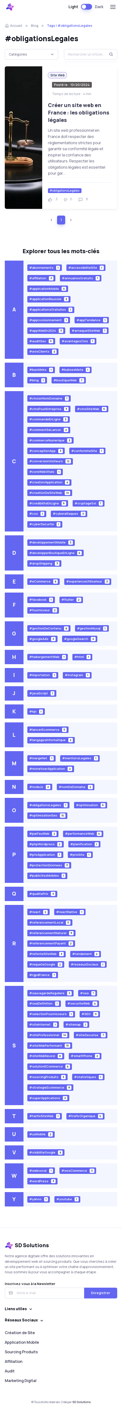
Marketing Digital (20, 1380)
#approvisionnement (48, 320)
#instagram (77, 675)
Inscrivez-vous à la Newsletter (30, 1283)
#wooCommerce (77, 1170)
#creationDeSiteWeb (49, 493)
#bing (37, 380)
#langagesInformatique (51, 740)
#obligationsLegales (65, 191)
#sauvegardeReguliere (50, 993)
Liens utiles (16, 1308)
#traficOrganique (85, 1116)
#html (82, 657)
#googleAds (42, 638)
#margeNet (41, 758)
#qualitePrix (42, 893)
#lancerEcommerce (48, 729)
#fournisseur (43, 610)
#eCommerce (43, 581)
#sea (87, 993)
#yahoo (38, 1199)
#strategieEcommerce (50, 1087)
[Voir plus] (23, 137)
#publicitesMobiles (47, 875)
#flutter (71, 599)
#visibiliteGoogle (46, 1152)
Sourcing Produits (21, 1351)
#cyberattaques (69, 513)
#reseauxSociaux (88, 964)
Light (73, 6)
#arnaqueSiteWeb (89, 330)
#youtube (67, 1199)
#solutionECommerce (49, 1066)
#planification (84, 844)
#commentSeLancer (49, 430)
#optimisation (90, 805)
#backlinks (41, 369)
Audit (10, 1371)
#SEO (89, 1014)
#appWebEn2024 (46, 330)
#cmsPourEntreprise (49, 408)
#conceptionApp (46, 450)
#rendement (85, 954)
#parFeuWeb (43, 833)
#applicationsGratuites (51, 309)
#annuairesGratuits (81, 278)
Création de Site (20, 1332)
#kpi (36, 711)
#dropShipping (44, 563)
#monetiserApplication (50, 768)
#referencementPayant (51, 943)
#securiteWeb (82, 1003)
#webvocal (41, 1170)
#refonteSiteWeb (46, 954)
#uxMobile (41, 1134)
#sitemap (76, 1024)
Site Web (57, 75)
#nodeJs (40, 787)
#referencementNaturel (51, 933)
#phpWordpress (45, 844)
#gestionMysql (92, 628)
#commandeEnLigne (48, 419)
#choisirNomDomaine (49, 398)
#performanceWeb (83, 833)
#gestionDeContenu (49, 628)
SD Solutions (81, 1402)
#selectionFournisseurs (51, 1014)
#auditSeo (41, 341)
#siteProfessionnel (48, 1035)
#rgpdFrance (42, 974)
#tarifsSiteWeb (44, 1116)
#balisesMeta (75, 369)
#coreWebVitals (45, 471)
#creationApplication (49, 482)
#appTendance (91, 320)
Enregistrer (100, 1293)
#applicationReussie (49, 299)
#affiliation (41, 278)
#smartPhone (85, 1056)
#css (37, 513)
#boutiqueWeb (68, 380)
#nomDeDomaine (76, 787)
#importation (43, 675)
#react (38, 912)
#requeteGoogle (46, 964)
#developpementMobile (51, 542)
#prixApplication (45, 854)
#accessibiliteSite (86, 267)
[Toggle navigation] (112, 7)
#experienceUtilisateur (88, 581)
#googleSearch (80, 638)
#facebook (41, 599)
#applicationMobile (47, 288)
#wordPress (42, 1181)
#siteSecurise (91, 1035)
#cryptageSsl (89, 503)
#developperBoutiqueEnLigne (55, 553)
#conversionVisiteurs (50, 461)
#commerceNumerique (50, 440)
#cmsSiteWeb (92, 408)
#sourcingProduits (47, 1077)
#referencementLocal (50, 922)
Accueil (13, 25)
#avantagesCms (78, 341)
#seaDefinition (44, 1003)
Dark (99, 6)
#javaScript (42, 693)
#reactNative (70, 912)
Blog (34, 25)
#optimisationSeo (47, 815)
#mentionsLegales (80, 758)
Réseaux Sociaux (21, 1320)
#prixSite (80, 854)
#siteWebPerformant (49, 1045)
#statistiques (88, 1077)
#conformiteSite (87, 450)
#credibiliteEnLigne (47, 503)
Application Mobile (22, 1342)
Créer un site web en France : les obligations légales (78, 112)
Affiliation (14, 1361)
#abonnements (44, 267)
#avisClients (43, 351)
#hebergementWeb (47, 657)
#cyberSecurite (45, 524)
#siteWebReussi (46, 1056)
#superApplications (48, 1098)
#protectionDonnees (49, 865)
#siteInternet (43, 1024)
